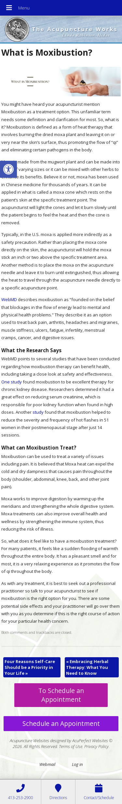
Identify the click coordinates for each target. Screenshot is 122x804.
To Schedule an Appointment (61, 695)
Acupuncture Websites (29, 740)
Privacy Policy (96, 746)
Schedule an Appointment (61, 723)
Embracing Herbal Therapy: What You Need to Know (87, 667)
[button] (8, 169)
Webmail (47, 764)
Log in (77, 764)
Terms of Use (70, 746)
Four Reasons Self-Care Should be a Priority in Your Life (30, 667)
